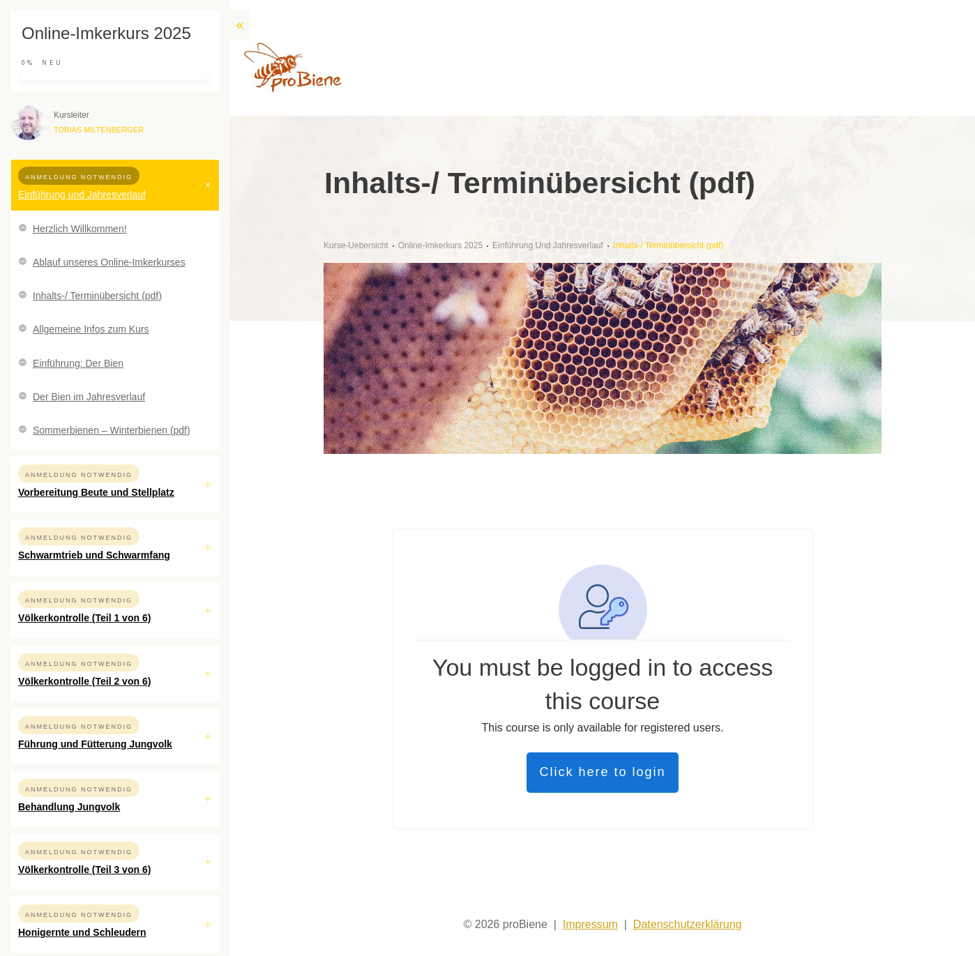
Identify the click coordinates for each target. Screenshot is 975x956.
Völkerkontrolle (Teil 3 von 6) (84, 869)
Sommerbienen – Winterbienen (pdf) (111, 430)
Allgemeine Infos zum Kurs (91, 329)
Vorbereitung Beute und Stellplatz (96, 492)
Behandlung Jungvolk (69, 806)
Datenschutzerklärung (687, 924)
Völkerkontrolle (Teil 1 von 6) (84, 617)
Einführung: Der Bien (78, 363)
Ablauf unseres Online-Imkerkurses (109, 262)
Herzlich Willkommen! (80, 228)
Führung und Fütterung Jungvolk (95, 744)
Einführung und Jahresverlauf (82, 194)
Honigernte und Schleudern (82, 932)
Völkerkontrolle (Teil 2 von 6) (84, 681)
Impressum (590, 924)
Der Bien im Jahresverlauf (89, 396)
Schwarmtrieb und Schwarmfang (94, 555)
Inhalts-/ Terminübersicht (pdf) (97, 295)
